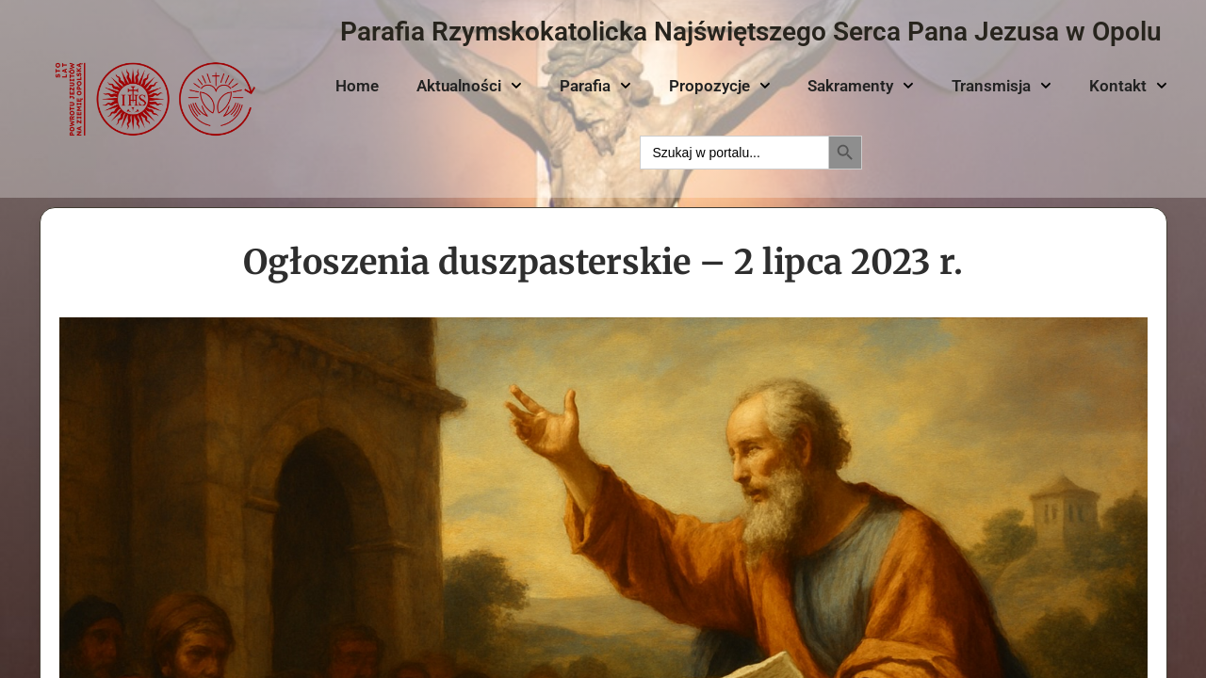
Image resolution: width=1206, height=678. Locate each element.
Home (357, 85)
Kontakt (1128, 86)
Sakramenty (860, 86)
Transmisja (1001, 86)
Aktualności (469, 86)
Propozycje (720, 86)
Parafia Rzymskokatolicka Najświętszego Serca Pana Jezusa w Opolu (751, 31)
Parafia (595, 86)
